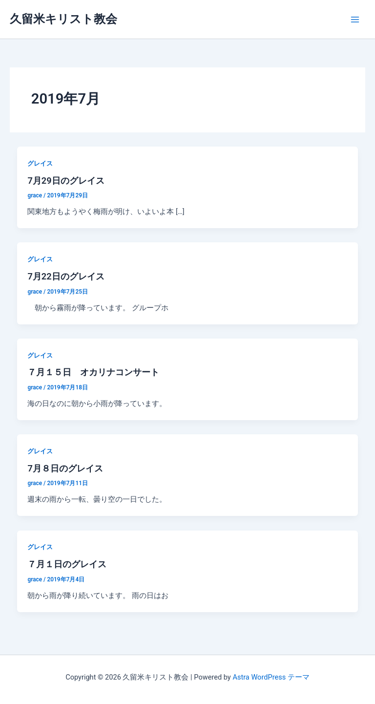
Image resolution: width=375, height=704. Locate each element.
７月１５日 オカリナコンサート (93, 372)
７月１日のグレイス (66, 564)
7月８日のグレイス (65, 468)
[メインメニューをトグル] (355, 19)
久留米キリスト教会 (63, 19)
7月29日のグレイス (65, 180)
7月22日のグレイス (65, 276)
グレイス (40, 163)
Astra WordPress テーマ (270, 677)
